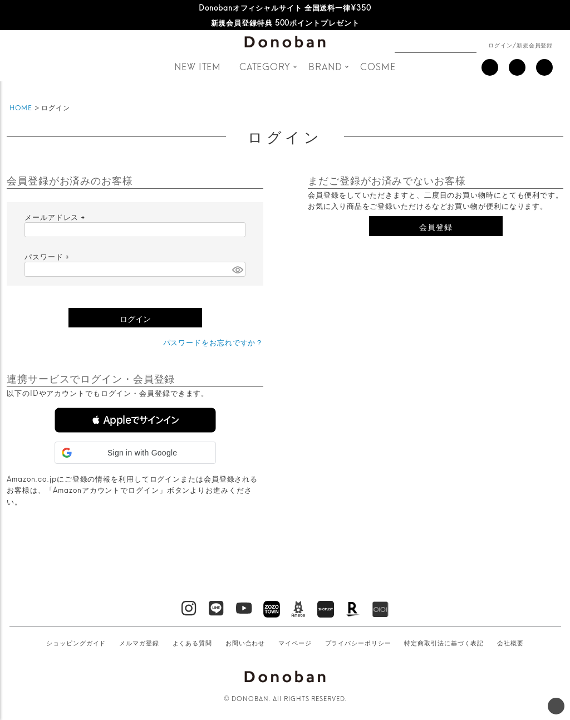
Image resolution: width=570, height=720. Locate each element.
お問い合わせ (245, 643)
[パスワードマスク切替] (237, 269)
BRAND (325, 66)
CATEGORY (265, 66)
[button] (135, 420)
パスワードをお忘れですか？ (213, 341)
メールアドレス (56, 216)
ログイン (500, 44)
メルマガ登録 (139, 643)
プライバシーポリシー (358, 643)
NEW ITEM (197, 66)
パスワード (48, 256)
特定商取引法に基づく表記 (444, 643)
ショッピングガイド (76, 643)
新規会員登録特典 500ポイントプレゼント (285, 22)
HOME (20, 107)
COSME (378, 66)
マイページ (295, 643)
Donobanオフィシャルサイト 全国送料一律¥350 (285, 7)
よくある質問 (192, 643)
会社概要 (510, 643)
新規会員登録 (535, 44)
